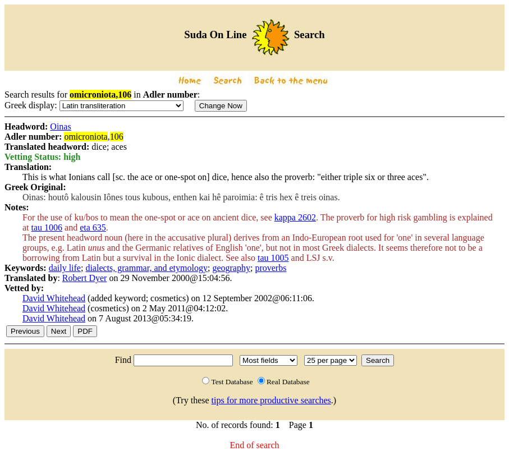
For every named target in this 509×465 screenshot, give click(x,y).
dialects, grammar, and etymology (146, 268)
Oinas (60, 126)
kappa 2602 (295, 217)
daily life (65, 268)
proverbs (270, 268)
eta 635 (93, 227)
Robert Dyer (84, 278)
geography (231, 268)
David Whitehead (53, 298)
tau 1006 (47, 227)
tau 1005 (273, 258)
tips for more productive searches (271, 400)
